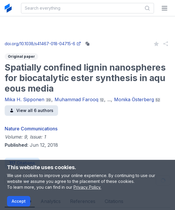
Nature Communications (31, 129)
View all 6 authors (31, 110)
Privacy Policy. (87, 187)
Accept (19, 201)
